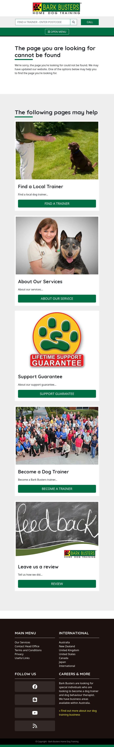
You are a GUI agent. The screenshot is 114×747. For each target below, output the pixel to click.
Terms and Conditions (28, 650)
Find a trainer (57, 203)
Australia (64, 642)
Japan (62, 662)
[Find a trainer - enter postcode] (42, 22)
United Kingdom (69, 650)
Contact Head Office (27, 646)
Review (57, 584)
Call (90, 22)
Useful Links (22, 658)
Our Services (22, 642)
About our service (57, 298)
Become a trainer (57, 488)
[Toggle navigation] (57, 32)
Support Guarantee (57, 393)
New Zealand (67, 646)
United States (67, 654)
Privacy (19, 654)
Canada (63, 658)
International (67, 666)
